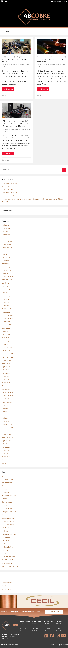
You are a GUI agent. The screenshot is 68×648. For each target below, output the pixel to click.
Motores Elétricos (8, 547)
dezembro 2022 (7, 354)
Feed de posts (7, 583)
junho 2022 (6, 373)
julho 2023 (5, 331)
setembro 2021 (7, 402)
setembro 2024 (7, 286)
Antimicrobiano (7, 479)
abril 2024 (5, 302)
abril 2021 (5, 418)
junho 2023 (6, 334)
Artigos (4, 489)
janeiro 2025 (6, 273)
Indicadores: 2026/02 (9, 193)
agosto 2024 (6, 289)
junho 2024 (6, 296)
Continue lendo (8, 89)
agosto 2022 (6, 367)
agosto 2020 (6, 441)
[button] (34, 4)
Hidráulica (5, 528)
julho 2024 (5, 292)
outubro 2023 (6, 321)
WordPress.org (7, 589)
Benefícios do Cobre (9, 495)
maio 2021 (5, 415)
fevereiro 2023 (7, 347)
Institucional (6, 540)
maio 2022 (5, 376)
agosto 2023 (6, 328)
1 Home (4, 476)
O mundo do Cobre (8, 557)
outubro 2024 (6, 283)
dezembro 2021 (7, 392)
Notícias (7, 96)
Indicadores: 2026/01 (9, 196)
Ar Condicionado (8, 483)
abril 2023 (5, 341)
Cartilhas (5, 499)
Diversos (5, 505)
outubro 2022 (6, 360)
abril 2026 (5, 225)
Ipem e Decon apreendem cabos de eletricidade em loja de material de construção (51, 59)
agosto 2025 (6, 251)
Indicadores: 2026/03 (9, 184)
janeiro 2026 (6, 235)
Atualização (6, 492)
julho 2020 (5, 444)
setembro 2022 (7, 363)
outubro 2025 (6, 244)
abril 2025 (5, 264)
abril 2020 (5, 453)
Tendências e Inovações (10, 566)
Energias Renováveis (9, 512)
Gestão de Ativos (8, 518)
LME (3, 544)
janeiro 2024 (6, 312)
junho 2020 (6, 447)
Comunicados (7, 502)
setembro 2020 (7, 437)
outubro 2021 (6, 399)
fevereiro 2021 (7, 424)
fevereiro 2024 (7, 309)
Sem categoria (7, 563)
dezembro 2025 (7, 238)
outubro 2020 (6, 434)
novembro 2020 (7, 431)
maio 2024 (5, 299)
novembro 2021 (7, 395)
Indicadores (6, 531)
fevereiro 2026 (7, 231)
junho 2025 (6, 257)
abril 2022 (5, 379)
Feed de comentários (9, 586)
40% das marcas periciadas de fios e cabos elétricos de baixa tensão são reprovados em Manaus (16, 123)
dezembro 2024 (7, 276)
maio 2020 (5, 450)
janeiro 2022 (6, 389)
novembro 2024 (7, 280)
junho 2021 (5, 412)
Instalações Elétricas (9, 534)
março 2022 (6, 383)
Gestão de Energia (8, 521)
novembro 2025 (7, 241)
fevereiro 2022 (7, 386)
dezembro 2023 (7, 315)
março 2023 (6, 344)
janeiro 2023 (6, 350)
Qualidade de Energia (9, 560)
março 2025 (6, 267)
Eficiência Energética (9, 508)
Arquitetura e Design (9, 486)
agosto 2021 (6, 405)
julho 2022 (5, 370)
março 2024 (6, 305)
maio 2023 (5, 338)
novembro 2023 (7, 318)
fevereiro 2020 (7, 460)
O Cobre (5, 553)
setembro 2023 (7, 325)
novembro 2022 (7, 357)
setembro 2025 (7, 247)
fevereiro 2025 (7, 270)
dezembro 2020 (7, 428)
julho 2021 (5, 408)
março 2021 (6, 421)
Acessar (4, 579)
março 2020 (6, 457)
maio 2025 (5, 260)
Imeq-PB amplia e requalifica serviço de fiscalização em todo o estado (15, 59)
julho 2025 (5, 254)
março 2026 (6, 228)
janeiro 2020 (6, 463)
